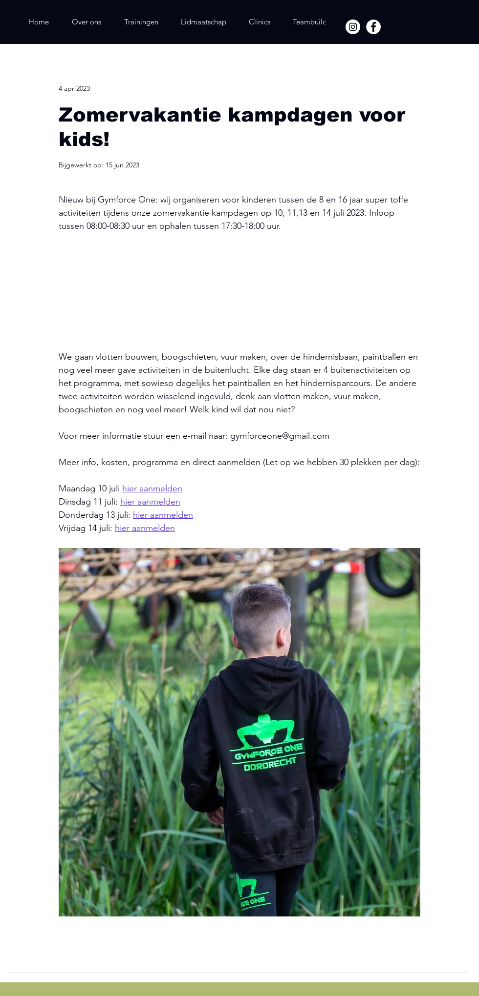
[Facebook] (373, 27)
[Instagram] (353, 27)
